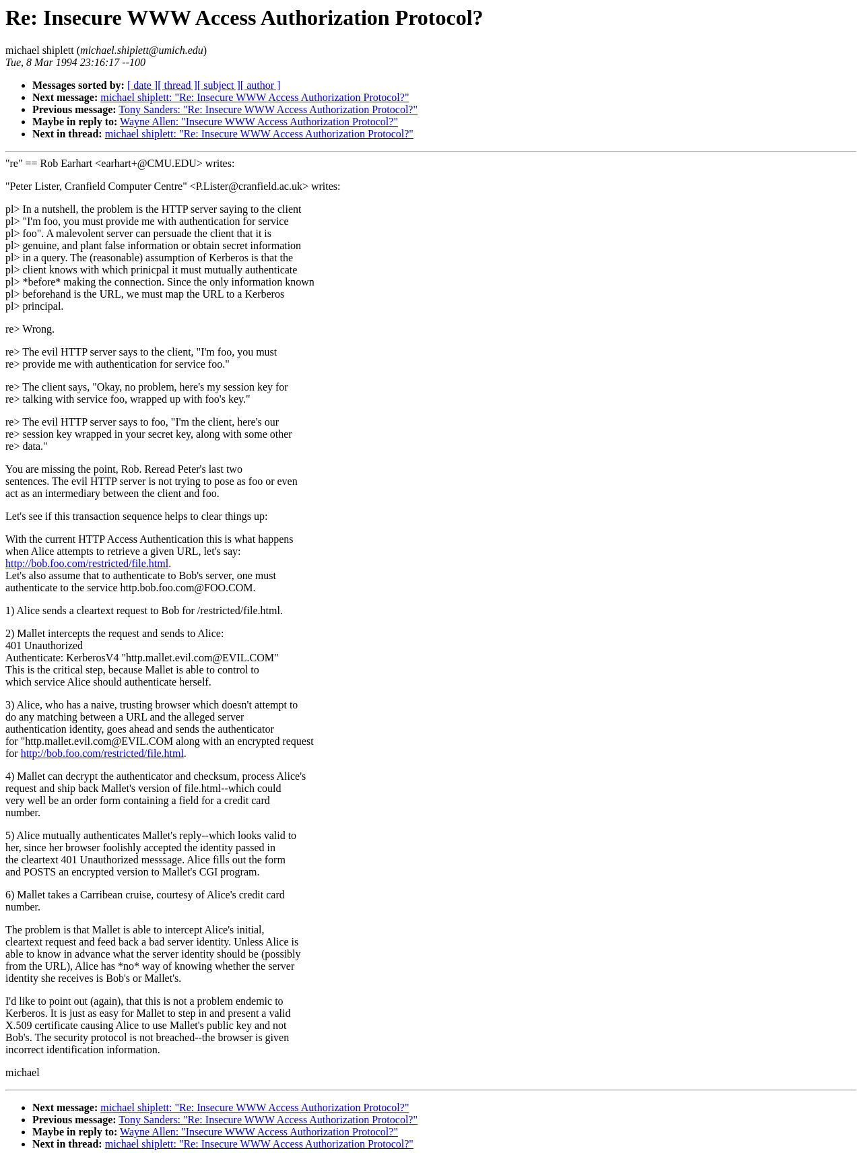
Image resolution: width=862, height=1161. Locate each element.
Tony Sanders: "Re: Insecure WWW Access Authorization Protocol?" (268, 109)
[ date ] (142, 85)
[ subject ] (218, 85)
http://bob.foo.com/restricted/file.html (86, 563)
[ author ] (260, 85)
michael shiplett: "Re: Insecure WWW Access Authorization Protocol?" (254, 97)
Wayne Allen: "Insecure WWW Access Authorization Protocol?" (259, 121)
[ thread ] (177, 85)
